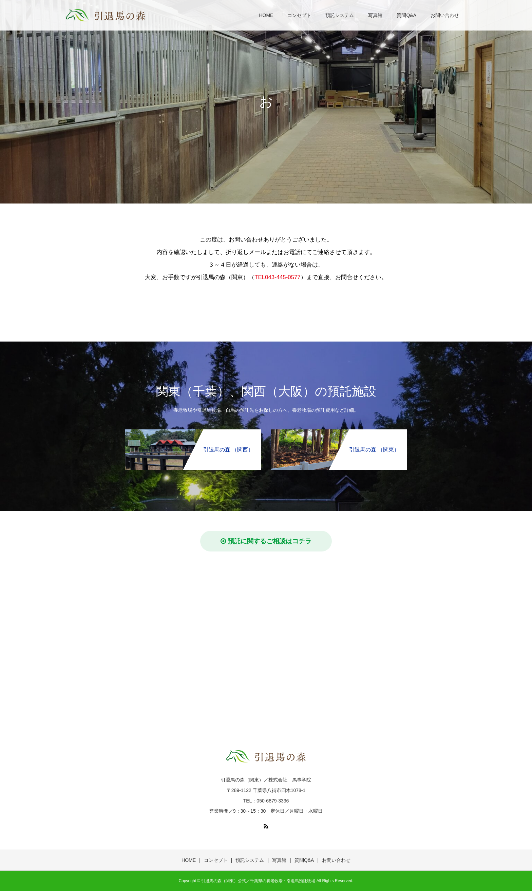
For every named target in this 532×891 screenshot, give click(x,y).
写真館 (375, 15)
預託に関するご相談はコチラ (266, 541)
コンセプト (299, 15)
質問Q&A (406, 15)
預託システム (339, 15)
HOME (266, 15)
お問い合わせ (445, 15)
